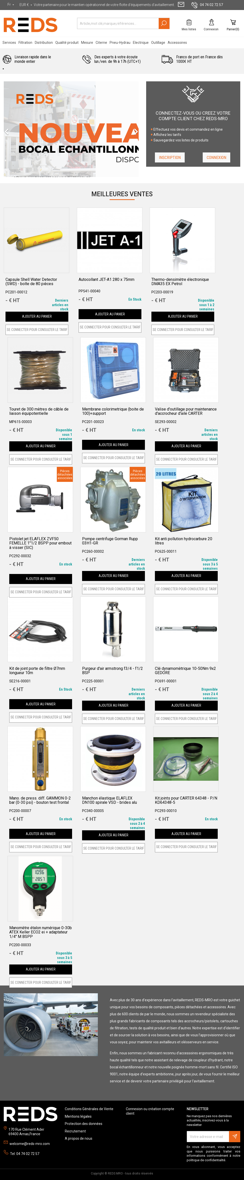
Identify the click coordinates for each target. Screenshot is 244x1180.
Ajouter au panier (37, 316)
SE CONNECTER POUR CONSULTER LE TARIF (37, 330)
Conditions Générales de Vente (89, 1109)
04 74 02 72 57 (207, 5)
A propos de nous (78, 1138)
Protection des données (83, 1124)
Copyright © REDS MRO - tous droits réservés (122, 1173)
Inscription (170, 157)
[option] (71, 129)
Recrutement (75, 1131)
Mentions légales (78, 1116)
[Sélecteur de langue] (11, 5)
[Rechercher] (123, 23)
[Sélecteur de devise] (26, 5)
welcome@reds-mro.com (30, 1144)
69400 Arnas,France (24, 1134)
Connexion (216, 157)
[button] (10, 129)
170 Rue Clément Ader (26, 1129)
